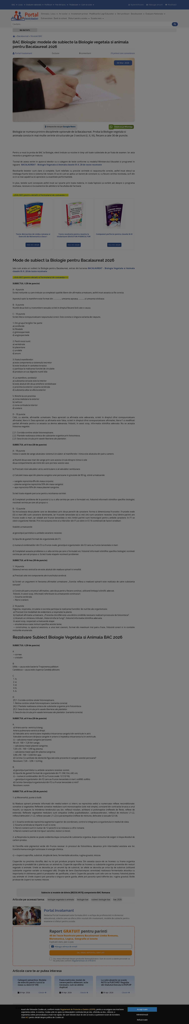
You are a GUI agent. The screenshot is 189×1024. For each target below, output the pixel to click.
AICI (27, 1017)
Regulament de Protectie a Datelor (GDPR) (77, 1009)
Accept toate (142, 1009)
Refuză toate (142, 1020)
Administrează (142, 1014)
